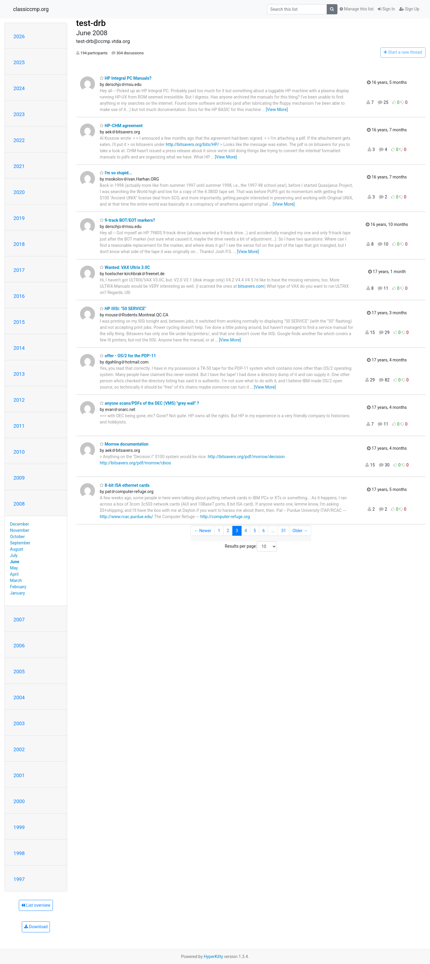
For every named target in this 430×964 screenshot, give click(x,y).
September (20, 542)
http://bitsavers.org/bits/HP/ (192, 144)
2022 (19, 140)
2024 (19, 88)
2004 (19, 697)
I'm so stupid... (116, 172)
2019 (19, 218)
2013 (19, 374)
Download (36, 926)
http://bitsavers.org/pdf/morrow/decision (246, 456)
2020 (19, 192)
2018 (19, 244)
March (16, 580)
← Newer (202, 530)
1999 (19, 827)
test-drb (91, 23)
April (14, 574)
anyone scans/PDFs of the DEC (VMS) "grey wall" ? (149, 403)
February (18, 586)
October (17, 536)
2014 (19, 348)
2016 (19, 296)
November (19, 530)
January (17, 593)
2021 (19, 166)
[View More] (277, 109)
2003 (19, 723)
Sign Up (409, 9)
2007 (19, 620)
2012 (19, 400)
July (14, 555)
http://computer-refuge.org (225, 516)
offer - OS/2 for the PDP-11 (128, 355)
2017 (19, 270)
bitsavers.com (251, 286)
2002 (19, 749)
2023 (19, 114)
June (14, 561)
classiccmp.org (31, 9)
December (19, 524)
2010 (19, 452)
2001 (19, 775)
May (14, 568)
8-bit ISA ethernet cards (125, 485)
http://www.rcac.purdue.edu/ (126, 516)
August (16, 549)
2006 (19, 646)
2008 (19, 504)
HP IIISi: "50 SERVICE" (123, 308)
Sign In (386, 9)
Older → (300, 530)
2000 (19, 801)
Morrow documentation (124, 444)
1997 (19, 879)
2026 (19, 36)
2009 (19, 478)
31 (283, 530)
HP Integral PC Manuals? (125, 78)
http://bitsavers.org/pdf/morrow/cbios (135, 463)
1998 (19, 853)
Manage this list (357, 9)
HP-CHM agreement (121, 125)
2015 (19, 322)
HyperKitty (213, 956)
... (273, 530)
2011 (19, 426)
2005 (19, 672)
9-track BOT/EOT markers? (127, 220)
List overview (35, 905)
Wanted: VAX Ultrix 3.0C (125, 267)
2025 (19, 62)
